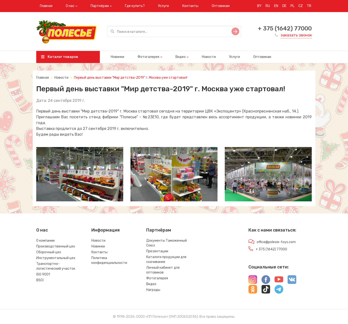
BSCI (40, 280)
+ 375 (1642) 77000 (285, 28)
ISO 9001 (43, 274)
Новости (209, 57)
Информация (105, 230)
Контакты (190, 6)
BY (259, 6)
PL (292, 6)
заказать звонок (296, 35)
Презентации (157, 251)
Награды (153, 290)
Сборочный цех (48, 252)
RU (268, 6)
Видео (180, 57)
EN (276, 6)
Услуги (163, 6)
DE (284, 6)
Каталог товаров (59, 57)
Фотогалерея (148, 57)
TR (309, 6)
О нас (70, 6)
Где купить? (135, 6)
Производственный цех (55, 246)
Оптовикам (221, 6)
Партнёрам (100, 6)
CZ (300, 6)
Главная (46, 6)
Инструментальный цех (55, 258)
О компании (45, 241)
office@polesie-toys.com (276, 242)
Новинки (117, 57)
